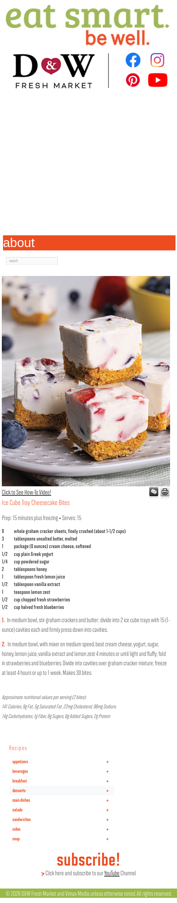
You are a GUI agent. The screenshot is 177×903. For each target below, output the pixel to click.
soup (63, 838)
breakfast (63, 780)
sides (63, 829)
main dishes (63, 800)
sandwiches (63, 819)
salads (63, 809)
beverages (63, 771)
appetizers (63, 761)
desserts (63, 790)
